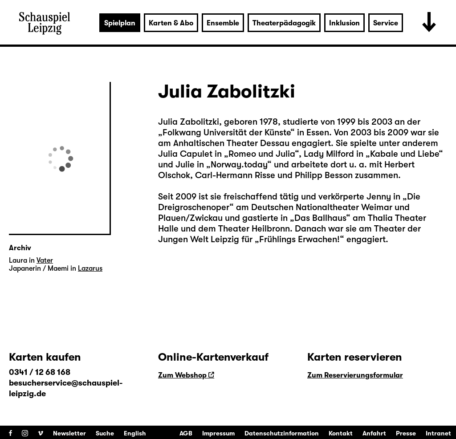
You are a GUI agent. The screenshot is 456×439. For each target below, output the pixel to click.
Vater (45, 260)
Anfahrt (374, 433)
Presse (406, 433)
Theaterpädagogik (284, 23)
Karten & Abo (171, 23)
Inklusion (344, 23)
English (135, 433)
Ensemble (223, 23)
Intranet (438, 433)
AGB (185, 433)
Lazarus (90, 268)
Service (385, 23)
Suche (105, 433)
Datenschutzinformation (281, 433)
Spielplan (119, 23)
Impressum (218, 433)
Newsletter (69, 433)
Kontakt (341, 433)
